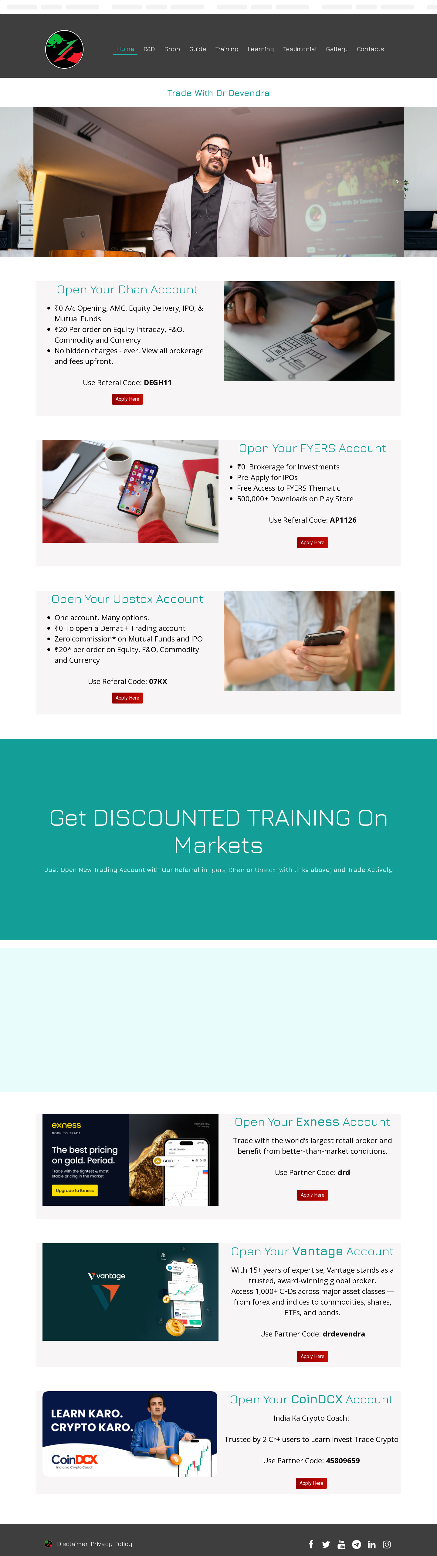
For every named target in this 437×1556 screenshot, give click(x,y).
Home (125, 48)
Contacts (370, 48)
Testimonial (300, 48)
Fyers (217, 869)
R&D (149, 48)
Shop (172, 48)
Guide (197, 48)
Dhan (237, 869)
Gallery (337, 48)
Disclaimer (72, 1543)
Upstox (265, 869)
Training (227, 48)
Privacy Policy (111, 1543)
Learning (261, 48)
